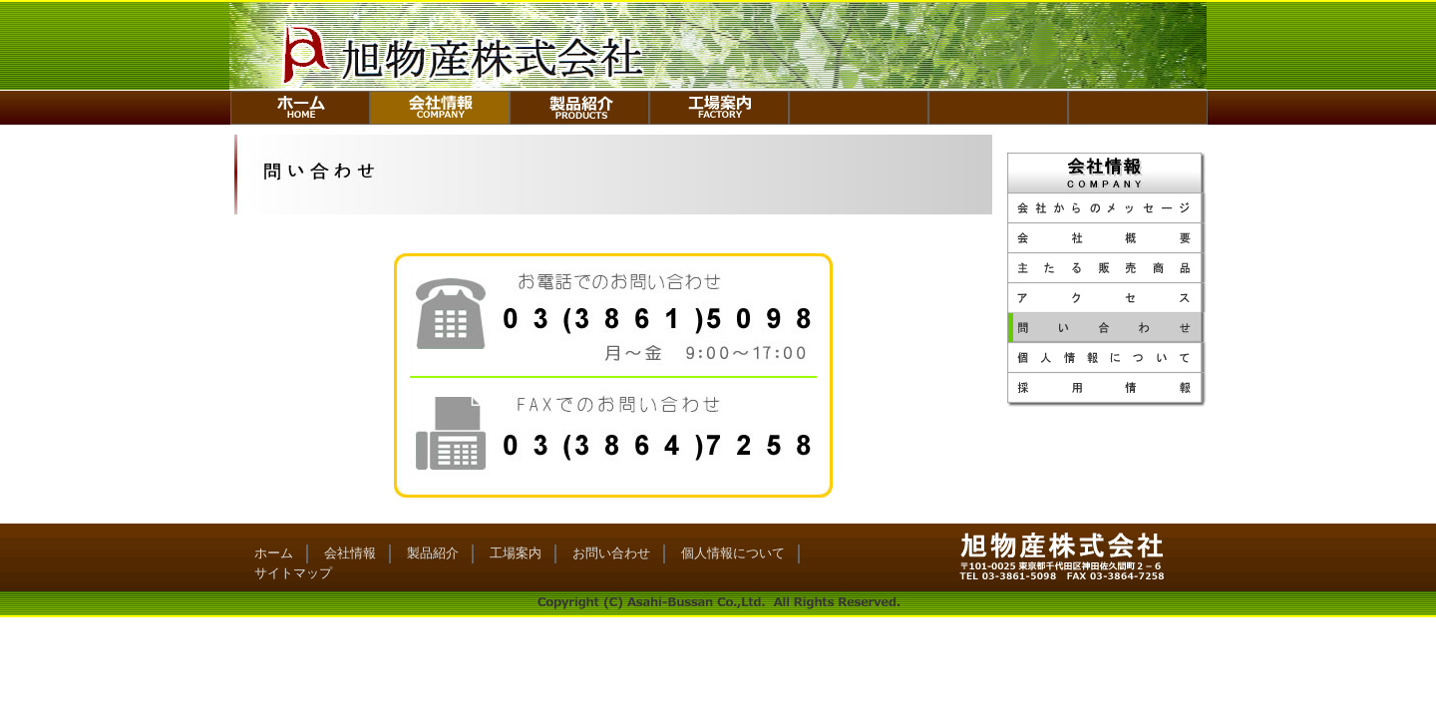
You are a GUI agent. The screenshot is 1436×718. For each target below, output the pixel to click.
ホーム (273, 553)
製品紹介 (433, 553)
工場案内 (515, 553)
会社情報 (350, 553)
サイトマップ (293, 573)
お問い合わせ (611, 553)
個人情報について (733, 553)
